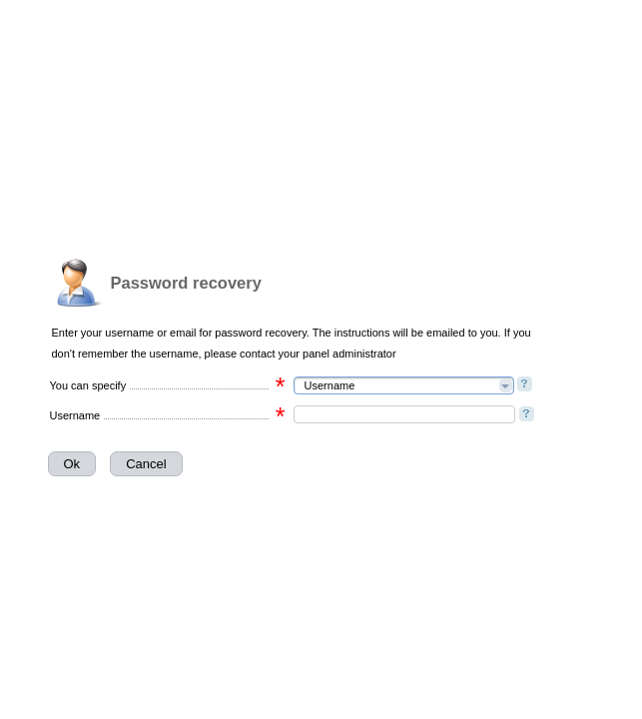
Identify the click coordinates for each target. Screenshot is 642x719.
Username (75, 415)
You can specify (88, 385)
